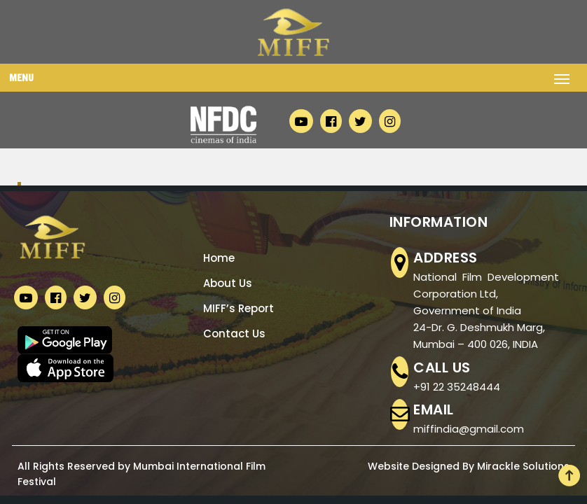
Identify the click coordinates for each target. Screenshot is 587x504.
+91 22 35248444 (456, 386)
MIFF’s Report (238, 308)
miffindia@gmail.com (468, 428)
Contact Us (234, 333)
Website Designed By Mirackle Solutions (468, 466)
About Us (227, 283)
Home (219, 258)
